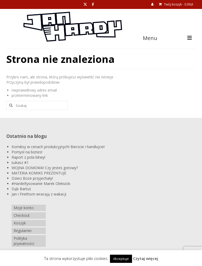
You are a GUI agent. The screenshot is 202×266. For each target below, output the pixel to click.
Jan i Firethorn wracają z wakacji (39, 194)
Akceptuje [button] (121, 258)
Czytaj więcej (145, 258)
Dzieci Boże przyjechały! (32, 178)
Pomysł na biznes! (27, 151)
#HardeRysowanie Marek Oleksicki (41, 183)
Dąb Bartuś (21, 188)
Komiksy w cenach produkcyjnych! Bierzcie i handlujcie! (58, 146)
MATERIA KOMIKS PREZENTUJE (39, 172)
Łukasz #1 (20, 162)
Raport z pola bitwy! (28, 157)
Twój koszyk (176, 4)
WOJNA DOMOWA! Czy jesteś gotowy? (45, 167)
